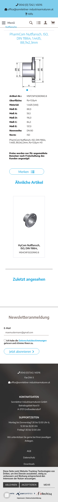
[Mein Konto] (46, 23)
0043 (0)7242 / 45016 (29, 372)
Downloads (29, 464)
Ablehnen (11, 484)
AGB (29, 451)
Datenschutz (29, 457)
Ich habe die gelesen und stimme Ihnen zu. (25, 341)
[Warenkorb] (53, 23)
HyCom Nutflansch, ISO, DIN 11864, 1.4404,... (29, 247)
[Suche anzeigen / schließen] (31, 23)
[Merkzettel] (38, 23)
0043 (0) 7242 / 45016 (29, 4)
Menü (8, 22)
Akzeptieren (28, 484)
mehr (47, 484)
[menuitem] (8, 23)
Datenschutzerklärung (33, 498)
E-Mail (7, 328)
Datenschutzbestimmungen (33, 340)
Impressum (21, 498)
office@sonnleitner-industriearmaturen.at (30, 9)
